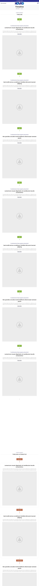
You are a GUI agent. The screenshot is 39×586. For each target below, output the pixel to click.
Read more (19, 88)
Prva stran (17, 8)
